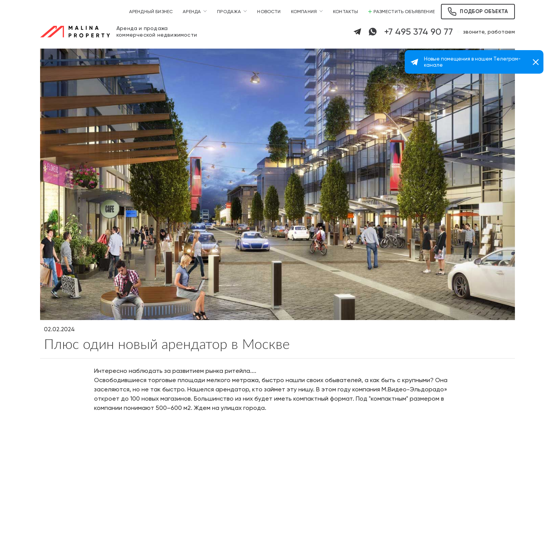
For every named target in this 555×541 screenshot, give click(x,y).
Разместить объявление (401, 11)
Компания (304, 11)
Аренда (192, 11)
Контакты (345, 11)
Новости (269, 11)
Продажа (229, 11)
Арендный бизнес (151, 11)
